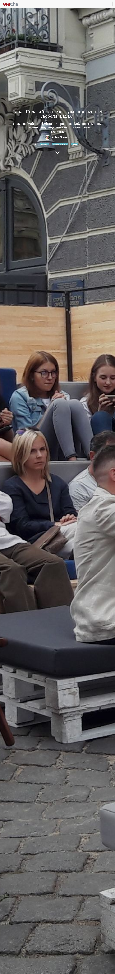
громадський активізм (60, 144)
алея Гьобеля (44, 144)
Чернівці (74, 144)
